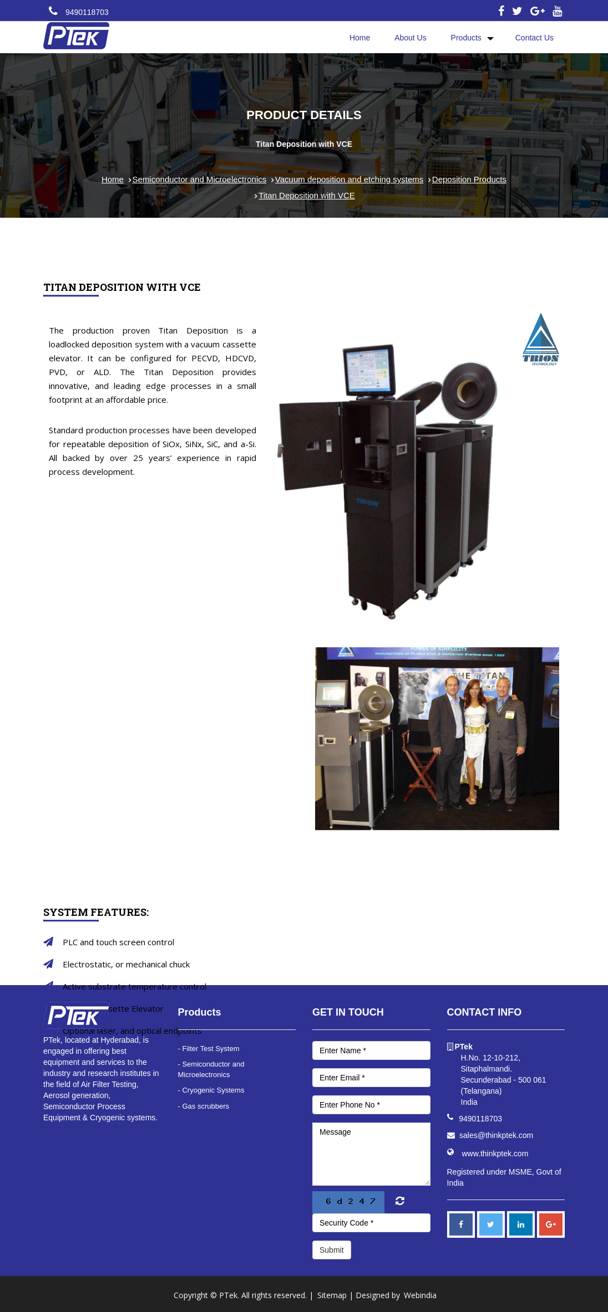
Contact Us (534, 37)
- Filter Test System (209, 1048)
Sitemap (332, 1295)
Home (359, 37)
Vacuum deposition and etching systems (349, 179)
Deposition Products (469, 179)
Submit (332, 1250)
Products (466, 37)
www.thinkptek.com (495, 1153)
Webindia (420, 1295)
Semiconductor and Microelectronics (200, 179)
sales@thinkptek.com (496, 1135)
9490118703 (87, 12)
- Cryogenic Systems (211, 1090)
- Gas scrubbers (203, 1106)
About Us (410, 37)
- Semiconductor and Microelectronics (211, 1069)
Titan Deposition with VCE (307, 195)
